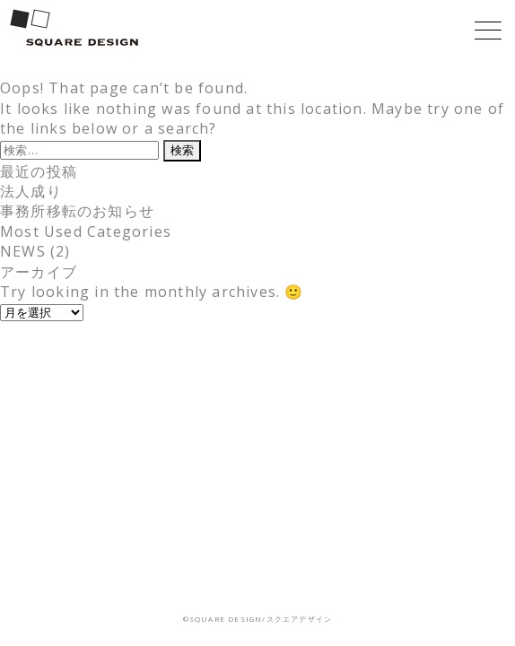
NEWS (23, 251)
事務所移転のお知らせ (77, 211)
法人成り (31, 191)
